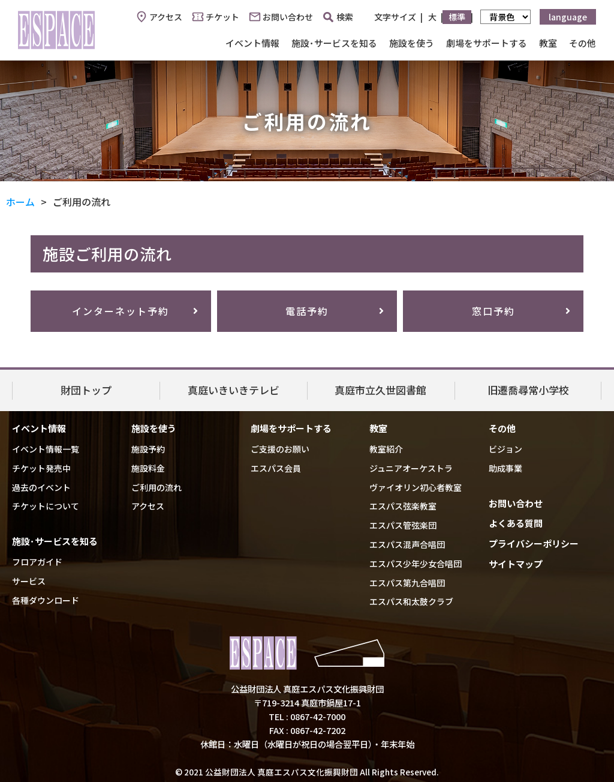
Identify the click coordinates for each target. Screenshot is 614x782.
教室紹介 (386, 449)
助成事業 (505, 468)
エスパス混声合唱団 (407, 544)
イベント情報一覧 (45, 449)
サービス (29, 581)
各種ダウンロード (45, 600)
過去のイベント (41, 487)
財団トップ (86, 389)
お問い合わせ (288, 17)
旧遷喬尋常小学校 (528, 389)
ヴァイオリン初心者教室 (415, 487)
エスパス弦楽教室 (403, 506)
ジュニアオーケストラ (411, 468)
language (568, 17)
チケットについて (45, 506)
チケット (222, 17)
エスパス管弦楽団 (403, 525)
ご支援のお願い (280, 449)
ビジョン (505, 449)
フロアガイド (37, 562)
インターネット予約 (120, 311)
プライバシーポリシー (534, 543)
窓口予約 (493, 311)
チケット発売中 (41, 468)
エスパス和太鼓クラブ (411, 601)
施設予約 (148, 449)
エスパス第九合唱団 (407, 583)
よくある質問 (516, 523)
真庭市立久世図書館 (380, 389)
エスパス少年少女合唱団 (415, 564)
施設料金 (148, 468)
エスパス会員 (276, 468)
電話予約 (307, 311)
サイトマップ (516, 564)
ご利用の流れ (156, 487)
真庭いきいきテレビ (233, 389)
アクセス (165, 17)
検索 (338, 17)
